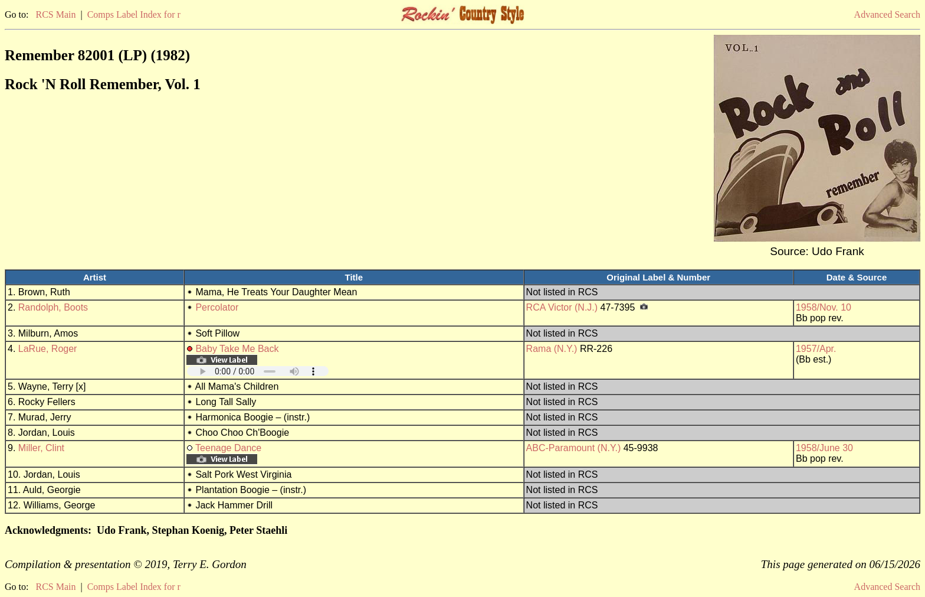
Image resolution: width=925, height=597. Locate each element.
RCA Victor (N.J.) (562, 307)
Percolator (216, 307)
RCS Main (55, 14)
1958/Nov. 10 (823, 307)
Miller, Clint (41, 448)
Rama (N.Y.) (552, 349)
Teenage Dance (228, 448)
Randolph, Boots (53, 307)
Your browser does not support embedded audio (258, 371)
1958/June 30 (824, 448)
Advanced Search (887, 14)
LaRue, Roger (47, 349)
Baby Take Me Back (236, 349)
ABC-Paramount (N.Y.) (573, 448)
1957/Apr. (816, 349)
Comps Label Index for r (134, 14)
